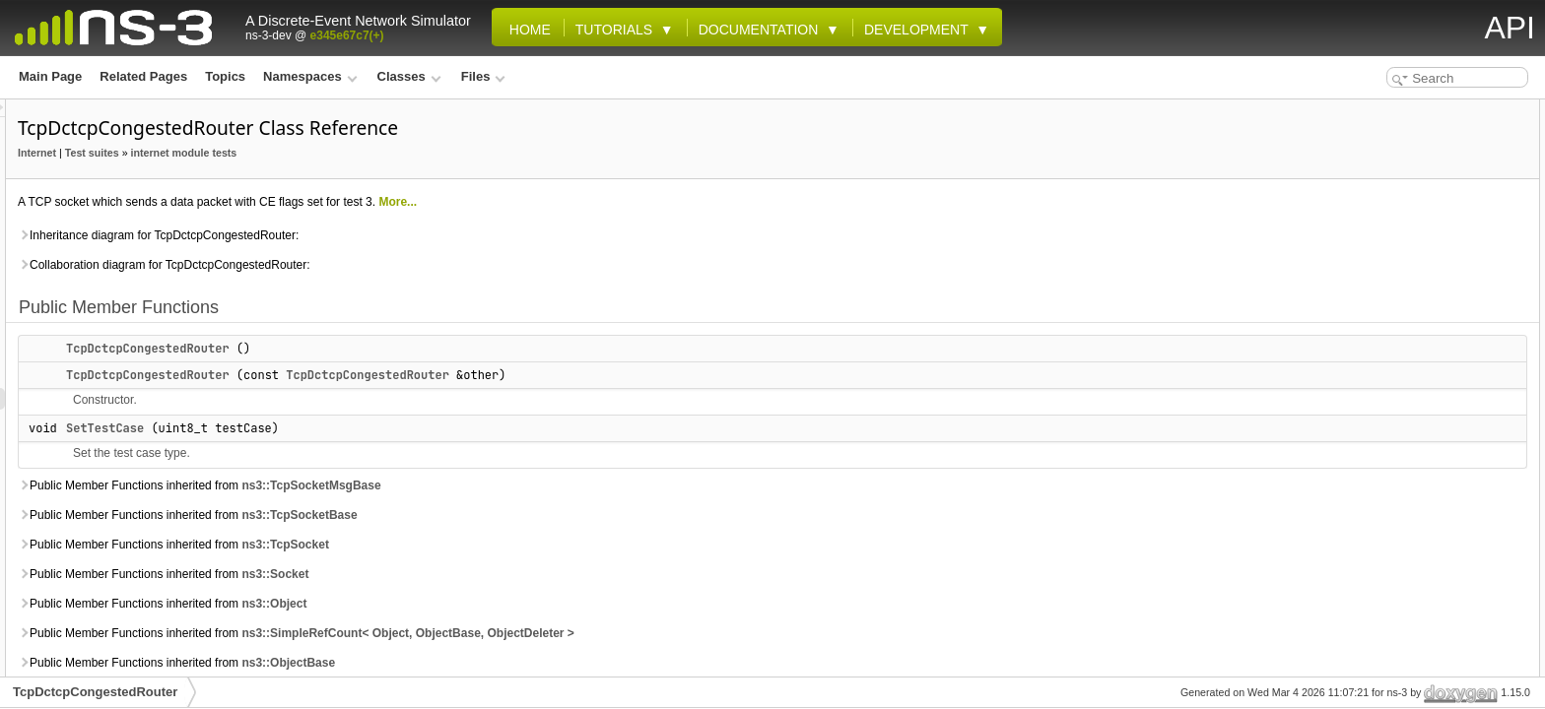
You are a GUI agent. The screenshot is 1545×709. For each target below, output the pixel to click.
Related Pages (143, 76)
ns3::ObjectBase (534, 663)
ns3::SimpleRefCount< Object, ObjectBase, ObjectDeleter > (654, 633)
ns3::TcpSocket (531, 544)
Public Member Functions (1397, 110)
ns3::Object (520, 604)
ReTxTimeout (1378, 348)
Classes (409, 76)
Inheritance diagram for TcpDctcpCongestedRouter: (404, 235)
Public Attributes (1372, 240)
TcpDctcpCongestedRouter (394, 348)
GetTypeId (1369, 219)
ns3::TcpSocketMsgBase (557, 485)
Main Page (50, 76)
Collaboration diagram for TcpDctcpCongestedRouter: (410, 265)
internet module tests (430, 153)
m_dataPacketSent (1393, 262)
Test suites (338, 153)
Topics (225, 76)
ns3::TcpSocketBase (545, 515)
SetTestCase (351, 428)
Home (526, 29)
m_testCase (1374, 283)
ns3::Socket (521, 574)
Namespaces (310, 76)
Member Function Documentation (1419, 500)
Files (483, 76)
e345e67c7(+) (347, 35)
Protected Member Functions (1406, 305)
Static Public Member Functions (1415, 197)
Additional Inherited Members (1408, 392)
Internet (283, 153)
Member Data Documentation (1407, 630)
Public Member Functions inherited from (446, 485)
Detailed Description (1382, 413)
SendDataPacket (1387, 370)
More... (644, 202)
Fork (1354, 327)
